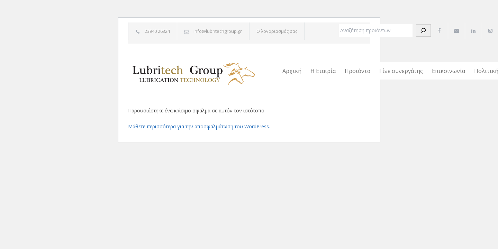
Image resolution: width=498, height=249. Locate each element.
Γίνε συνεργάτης (401, 71)
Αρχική (291, 71)
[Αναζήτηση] (423, 30)
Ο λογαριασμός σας (276, 31)
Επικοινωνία (448, 71)
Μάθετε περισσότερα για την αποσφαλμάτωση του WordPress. (199, 126)
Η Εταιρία (323, 71)
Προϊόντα (357, 71)
